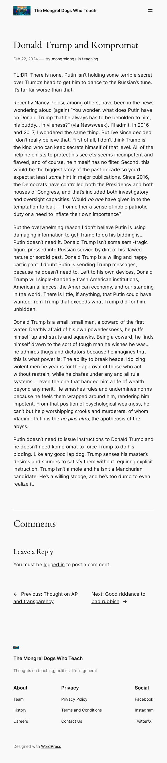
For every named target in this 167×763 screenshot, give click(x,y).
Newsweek (93, 125)
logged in (54, 564)
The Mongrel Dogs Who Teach (65, 10)
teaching (90, 58)
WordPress (51, 746)
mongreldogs (64, 58)
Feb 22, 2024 (25, 58)
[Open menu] (150, 10)
